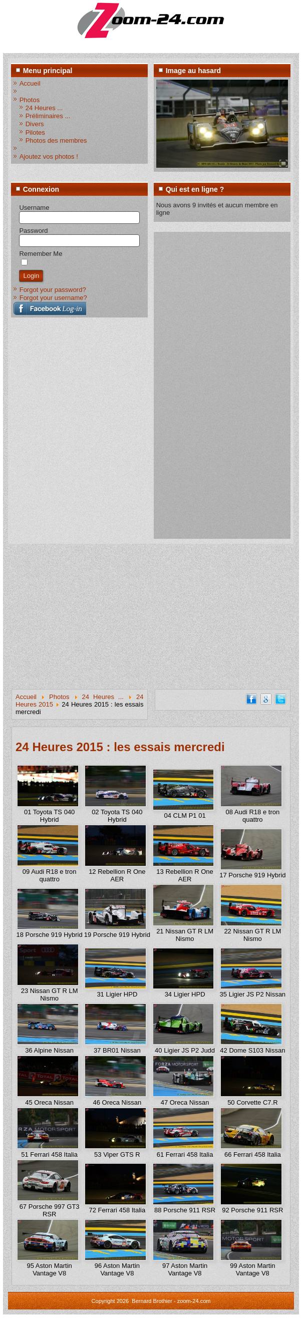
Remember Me (40, 253)
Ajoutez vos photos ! (49, 156)
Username (34, 207)
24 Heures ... (44, 108)
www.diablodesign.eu (164, 1322)
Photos (30, 100)
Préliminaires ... (48, 116)
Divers (35, 124)
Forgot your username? (53, 297)
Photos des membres (56, 140)
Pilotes (35, 132)
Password (33, 230)
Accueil (30, 83)
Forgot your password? (53, 289)
